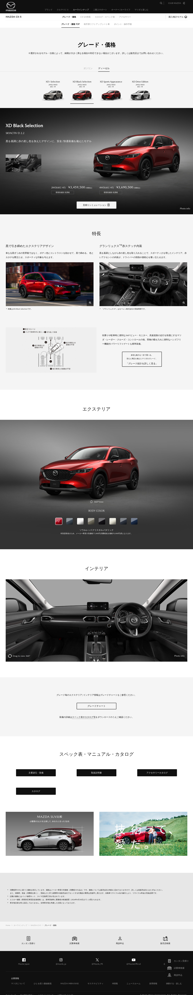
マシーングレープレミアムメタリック (69, 517)
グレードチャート (96, 701)
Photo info (185, 204)
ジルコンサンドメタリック (91, 517)
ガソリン (88, 68)
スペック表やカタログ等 (84, 713)
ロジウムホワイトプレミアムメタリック (80, 517)
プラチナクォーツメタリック (112, 517)
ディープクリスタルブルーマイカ (134, 517)
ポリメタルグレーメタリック (123, 517)
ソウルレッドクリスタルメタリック (58, 517)
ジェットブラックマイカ (102, 517)
